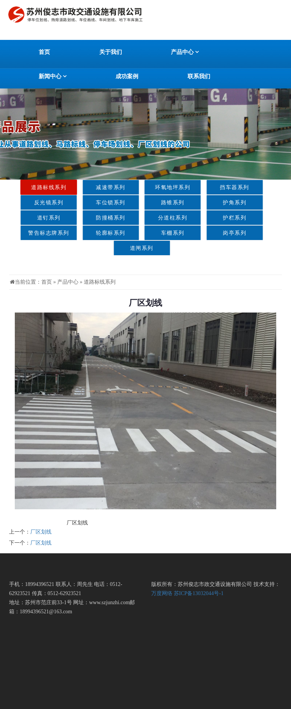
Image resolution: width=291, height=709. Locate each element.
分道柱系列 (165, 218)
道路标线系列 (40, 187)
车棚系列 (165, 233)
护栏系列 (226, 218)
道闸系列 (134, 248)
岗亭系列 (226, 233)
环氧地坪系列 (164, 187)
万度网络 (161, 593)
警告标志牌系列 (40, 233)
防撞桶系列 (102, 218)
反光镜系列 (41, 202)
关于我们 (110, 52)
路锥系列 (165, 202)
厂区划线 (41, 532)
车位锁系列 (102, 202)
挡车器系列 (226, 187)
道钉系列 (41, 218)
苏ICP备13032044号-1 (199, 593)
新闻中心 (53, 76)
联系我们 (199, 76)
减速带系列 (102, 187)
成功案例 (127, 76)
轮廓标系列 (102, 233)
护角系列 (226, 202)
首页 (44, 52)
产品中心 (185, 52)
